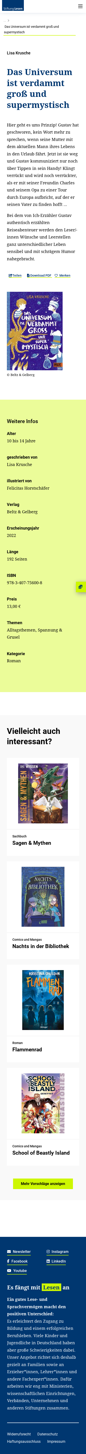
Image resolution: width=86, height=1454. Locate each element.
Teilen (15, 275)
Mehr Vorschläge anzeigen (43, 1184)
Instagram (58, 1251)
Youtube (17, 1271)
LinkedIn (56, 1261)
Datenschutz (47, 1434)
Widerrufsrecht (19, 1434)
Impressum (56, 1441)
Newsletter (19, 1251)
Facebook (17, 1261)
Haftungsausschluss (24, 1441)
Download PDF (39, 275)
